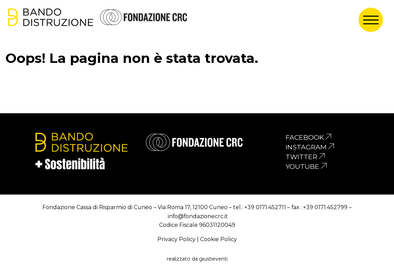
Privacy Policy (176, 239)
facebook (305, 137)
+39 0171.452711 (265, 207)
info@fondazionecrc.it (198, 216)
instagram (306, 147)
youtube (302, 166)
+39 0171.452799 (325, 207)
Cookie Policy (218, 239)
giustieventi (213, 259)
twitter (301, 157)
